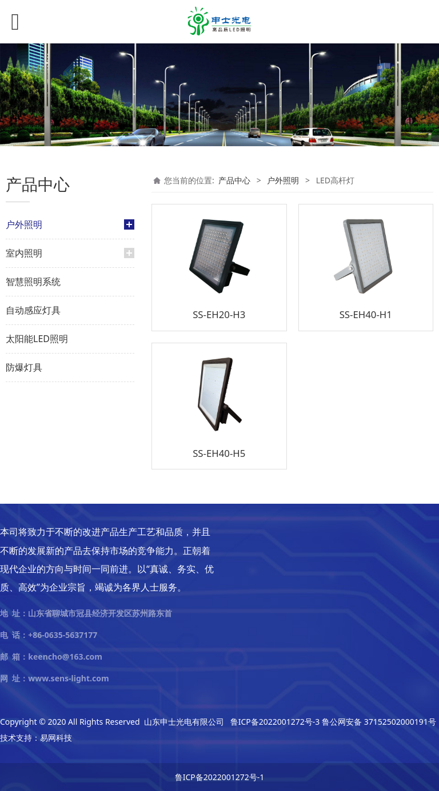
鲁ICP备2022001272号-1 (220, 777)
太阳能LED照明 (37, 338)
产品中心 (234, 180)
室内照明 (24, 253)
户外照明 (24, 224)
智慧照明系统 (33, 281)
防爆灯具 (24, 367)
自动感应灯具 (33, 310)
